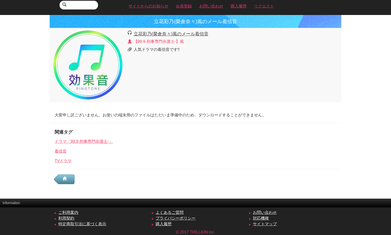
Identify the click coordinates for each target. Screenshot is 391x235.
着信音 (61, 151)
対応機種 (261, 218)
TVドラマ (63, 161)
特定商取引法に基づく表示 (82, 224)
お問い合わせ (265, 212)
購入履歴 (164, 224)
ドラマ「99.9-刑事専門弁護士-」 (84, 141)
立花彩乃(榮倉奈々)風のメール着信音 (171, 33)
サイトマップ (265, 224)
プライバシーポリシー (176, 218)
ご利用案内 (68, 212)
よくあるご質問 (170, 212)
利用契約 (66, 218)
